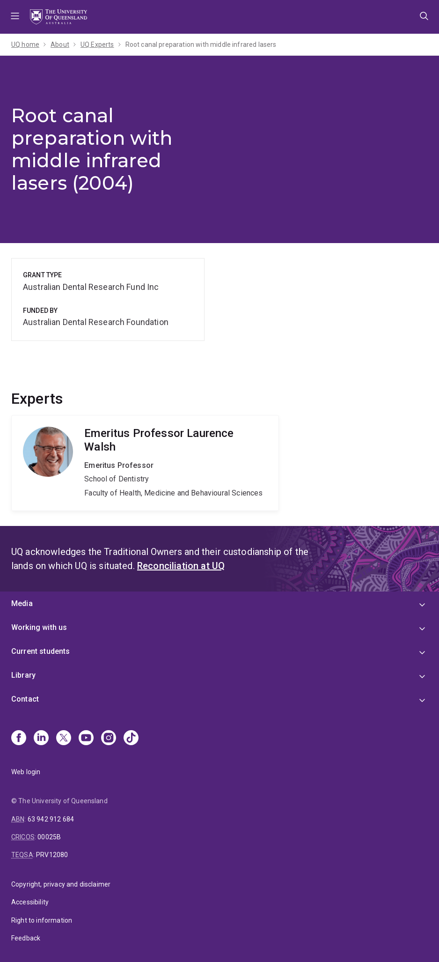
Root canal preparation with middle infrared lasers (201, 44)
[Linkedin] (41, 738)
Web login (25, 772)
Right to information (41, 920)
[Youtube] (86, 738)
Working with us (39, 627)
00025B (49, 837)
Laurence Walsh (145, 462)
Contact (25, 699)
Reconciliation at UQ (181, 565)
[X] (63, 738)
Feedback (25, 938)
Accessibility (30, 902)
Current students (40, 651)
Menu (15, 17)
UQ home (25, 44)
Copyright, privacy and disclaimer (60, 884)
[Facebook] (18, 738)
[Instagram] (108, 738)
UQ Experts (97, 44)
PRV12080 (52, 854)
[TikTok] (131, 738)
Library (23, 675)
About (60, 44)
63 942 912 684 (51, 819)
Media (22, 603)
